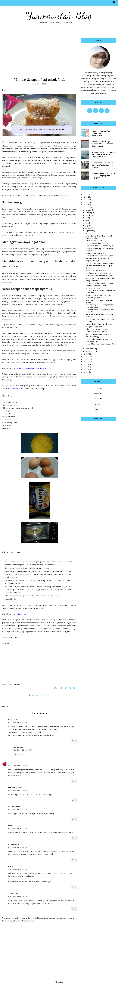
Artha (10, 866)
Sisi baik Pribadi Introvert (95, 253)
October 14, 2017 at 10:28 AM (18, 809)
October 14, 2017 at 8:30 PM (17, 847)
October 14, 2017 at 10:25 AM (18, 766)
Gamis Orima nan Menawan (96, 270)
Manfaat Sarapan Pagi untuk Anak (98, 273)
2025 (85, 372)
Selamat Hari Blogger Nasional (97, 329)
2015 (85, 202)
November (89, 349)
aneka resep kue (14, 388)
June (87, 223)
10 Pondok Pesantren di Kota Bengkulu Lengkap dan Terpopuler (103, 175)
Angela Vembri (14, 806)
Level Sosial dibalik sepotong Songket (100, 246)
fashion (98, 404)
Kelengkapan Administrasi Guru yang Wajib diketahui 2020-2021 (102, 165)
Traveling (98, 399)
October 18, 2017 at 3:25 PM (17, 897)
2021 (85, 362)
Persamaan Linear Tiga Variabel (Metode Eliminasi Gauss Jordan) (102, 143)
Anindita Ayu (13, 894)
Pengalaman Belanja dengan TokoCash (100, 283)
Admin (11, 763)
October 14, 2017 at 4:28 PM (17, 828)
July (87, 225)
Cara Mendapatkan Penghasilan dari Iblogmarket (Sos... (99, 340)
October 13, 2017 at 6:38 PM (17, 722)
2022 (85, 364)
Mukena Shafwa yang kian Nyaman (99, 324)
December (89, 351)
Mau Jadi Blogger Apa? (94, 326)
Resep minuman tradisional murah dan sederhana (32, 368)
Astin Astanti (13, 844)
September (90, 231)
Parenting (98, 393)
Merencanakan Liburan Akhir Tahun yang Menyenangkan (99, 259)
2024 (85, 369)
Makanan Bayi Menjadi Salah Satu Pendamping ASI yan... (98, 296)
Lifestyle (46, 695)
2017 (85, 207)
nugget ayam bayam (21, 614)
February (89, 212)
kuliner (38, 695)
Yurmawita (18, 747)
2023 (85, 367)
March (88, 215)
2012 (85, 194)
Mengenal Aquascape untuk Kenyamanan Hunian (96, 287)
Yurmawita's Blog (59, 15)
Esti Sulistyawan (15, 787)
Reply (73, 741)
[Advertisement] (39, 54)
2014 (85, 199)
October (89, 233)
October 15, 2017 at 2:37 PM (17, 869)
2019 (85, 356)
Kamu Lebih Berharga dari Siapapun (99, 276)
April (87, 218)
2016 (85, 205)
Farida (10, 825)
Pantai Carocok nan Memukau (97, 332)
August (88, 228)
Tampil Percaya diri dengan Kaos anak (100, 263)
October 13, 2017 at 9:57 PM (23, 750)
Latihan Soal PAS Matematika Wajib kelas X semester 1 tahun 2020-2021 (103, 154)
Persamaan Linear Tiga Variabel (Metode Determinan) (100, 133)
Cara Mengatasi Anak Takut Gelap (98, 243)
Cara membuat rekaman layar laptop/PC (101, 256)
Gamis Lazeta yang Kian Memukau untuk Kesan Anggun (98, 335)
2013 (85, 197)
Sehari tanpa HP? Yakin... (95, 240)
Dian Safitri (13, 719)
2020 (85, 359)
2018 (85, 354)
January (88, 210)
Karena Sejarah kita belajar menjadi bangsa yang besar (99, 237)
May (87, 220)
